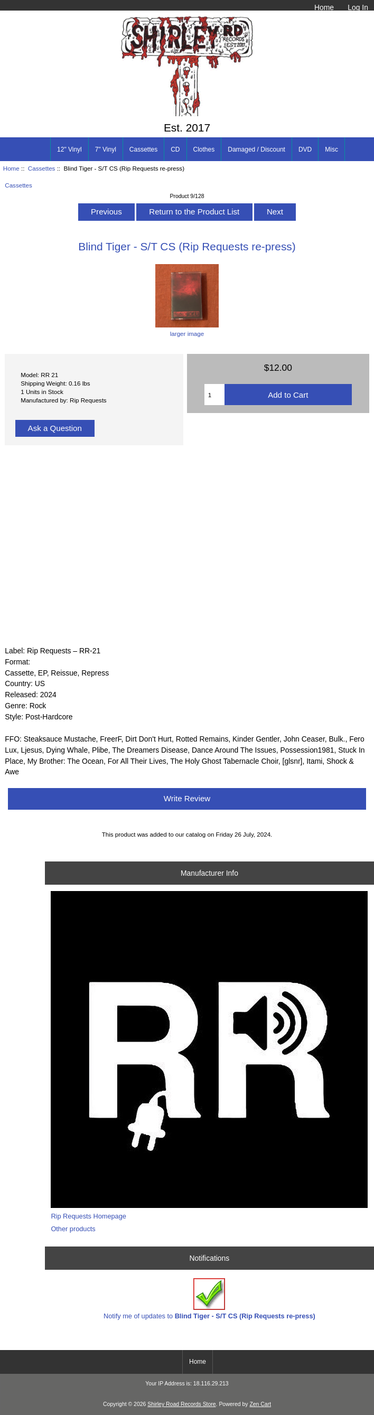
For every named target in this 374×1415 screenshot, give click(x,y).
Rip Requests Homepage (88, 1216)
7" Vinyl (105, 149)
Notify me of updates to (209, 1299)
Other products (73, 1229)
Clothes (204, 149)
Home (324, 7)
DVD (305, 149)
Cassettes (41, 168)
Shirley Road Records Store (181, 1404)
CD (175, 149)
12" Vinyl (69, 149)
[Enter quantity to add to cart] (214, 394)
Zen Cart (260, 1404)
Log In (358, 7)
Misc (331, 149)
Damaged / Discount (256, 149)
